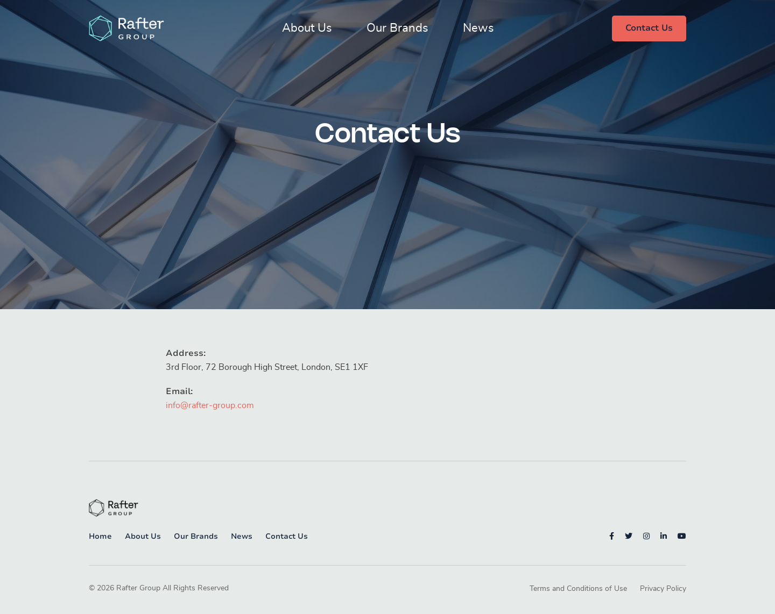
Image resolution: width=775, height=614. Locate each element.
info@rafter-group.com (210, 405)
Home (100, 536)
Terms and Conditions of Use (578, 588)
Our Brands (397, 28)
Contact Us (649, 28)
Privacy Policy (663, 588)
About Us (307, 28)
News (478, 28)
